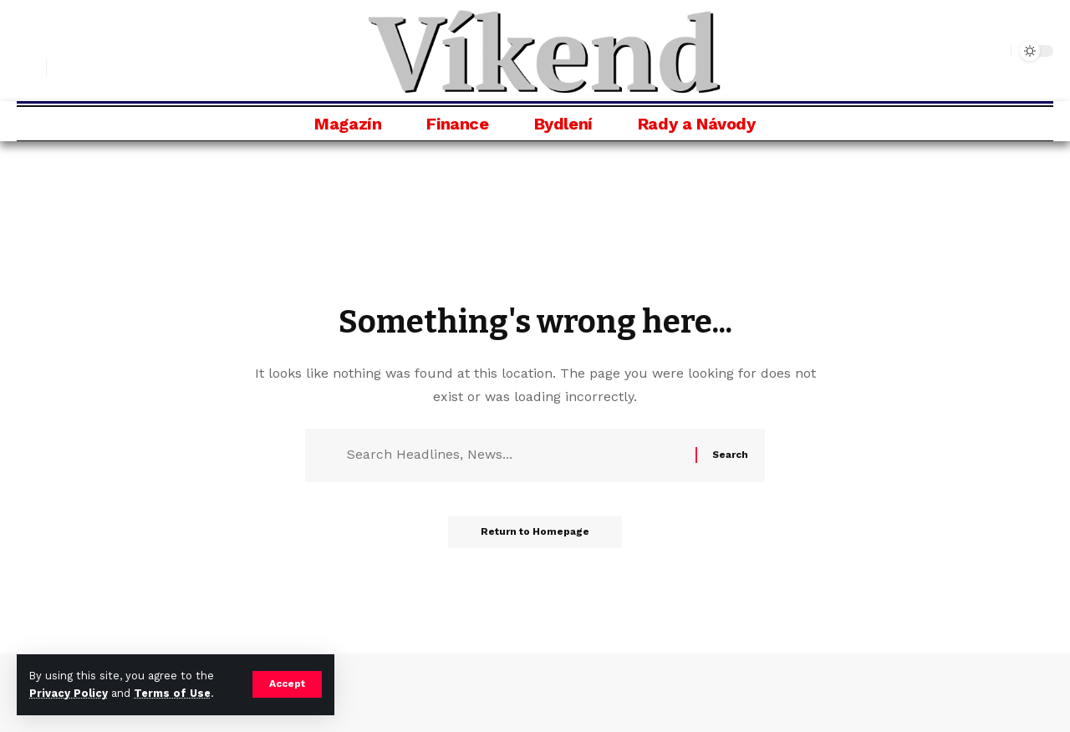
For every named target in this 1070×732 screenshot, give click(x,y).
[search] (29, 67)
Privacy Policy (68, 693)
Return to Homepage (535, 533)
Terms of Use (172, 693)
